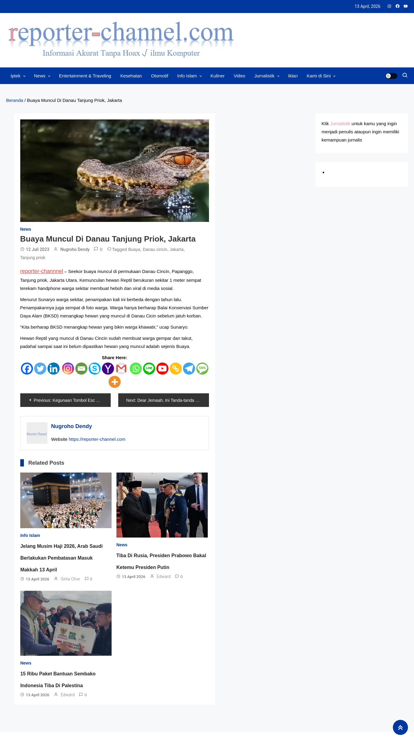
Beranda (14, 100)
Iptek (16, 75)
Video (239, 75)
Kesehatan (131, 75)
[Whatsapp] (136, 368)
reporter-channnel (41, 271)
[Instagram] (68, 368)
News (40, 75)
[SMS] (202, 368)
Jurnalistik (264, 75)
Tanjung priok (32, 257)
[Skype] (95, 368)
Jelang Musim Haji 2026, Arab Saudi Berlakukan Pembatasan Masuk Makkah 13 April (61, 558)
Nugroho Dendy (75, 249)
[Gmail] (121, 368)
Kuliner (217, 75)
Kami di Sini (319, 75)
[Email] (81, 368)
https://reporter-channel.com (97, 439)
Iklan (293, 75)
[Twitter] (40, 368)
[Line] (149, 368)
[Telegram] (189, 368)
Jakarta (177, 249)
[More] (115, 382)
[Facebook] (27, 368)
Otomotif (159, 75)
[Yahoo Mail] (108, 368)
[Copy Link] (176, 368)
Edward (164, 576)
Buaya (134, 249)
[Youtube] (162, 368)
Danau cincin (155, 249)
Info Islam (187, 75)
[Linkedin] (53, 368)
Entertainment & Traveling (85, 75)
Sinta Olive (70, 579)
